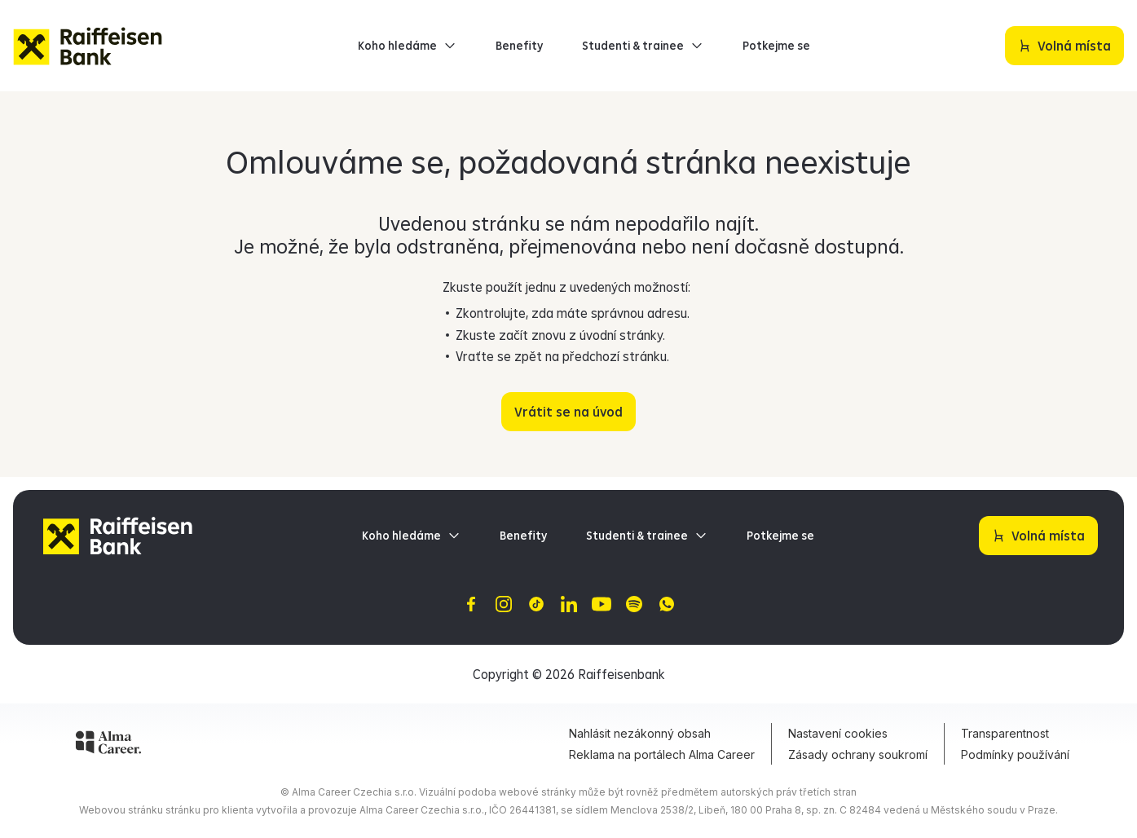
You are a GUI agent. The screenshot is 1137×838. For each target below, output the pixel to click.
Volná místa (1071, 40)
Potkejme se (776, 45)
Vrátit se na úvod (568, 412)
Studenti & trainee (642, 45)
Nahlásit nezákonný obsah (640, 733)
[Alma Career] (108, 745)
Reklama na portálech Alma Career (662, 754)
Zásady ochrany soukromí (858, 754)
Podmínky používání (1015, 754)
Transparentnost (1005, 733)
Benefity (519, 45)
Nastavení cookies (838, 733)
